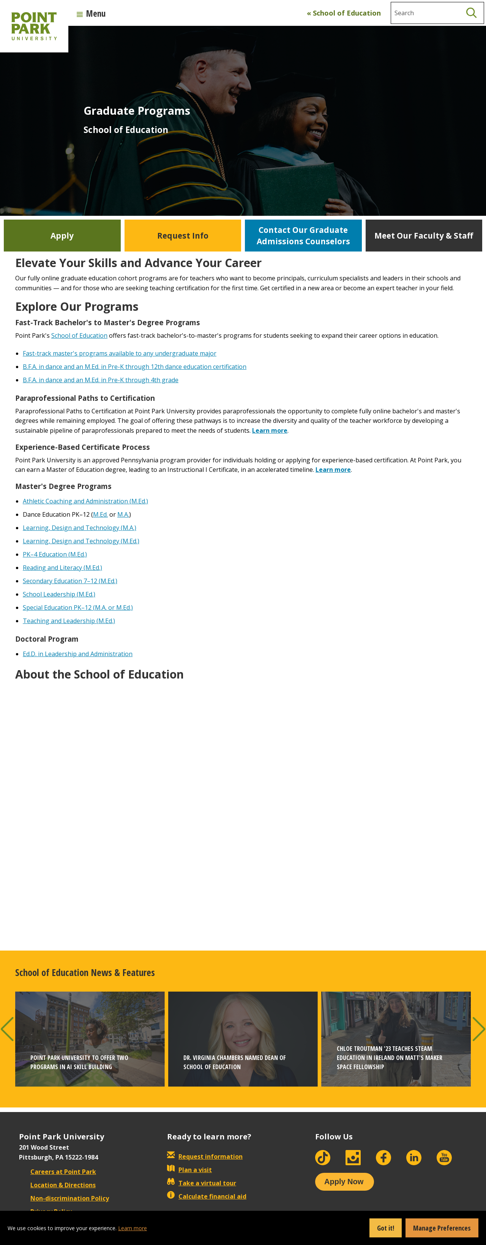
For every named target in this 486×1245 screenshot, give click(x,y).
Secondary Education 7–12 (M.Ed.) (70, 581)
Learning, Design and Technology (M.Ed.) (81, 541)
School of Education (79, 335)
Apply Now (343, 1181)
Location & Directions (57, 1185)
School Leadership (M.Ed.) (59, 594)
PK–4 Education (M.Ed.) (55, 554)
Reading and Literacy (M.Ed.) (62, 567)
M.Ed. (100, 514)
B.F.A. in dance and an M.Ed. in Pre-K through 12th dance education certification (134, 366)
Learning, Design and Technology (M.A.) (79, 528)
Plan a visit (189, 1170)
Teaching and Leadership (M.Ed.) (69, 621)
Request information (205, 1156)
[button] (7, 1028)
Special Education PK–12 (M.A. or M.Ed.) (78, 607)
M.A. (123, 514)
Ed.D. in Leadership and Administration (78, 654)
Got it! (385, 1227)
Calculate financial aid (206, 1196)
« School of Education (344, 12)
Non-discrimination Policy (64, 1198)
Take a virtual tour (201, 1183)
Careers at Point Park (57, 1171)
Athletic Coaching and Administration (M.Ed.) (85, 501)
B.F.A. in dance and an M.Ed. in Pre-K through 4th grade (100, 380)
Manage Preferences (442, 1227)
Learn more (269, 430)
